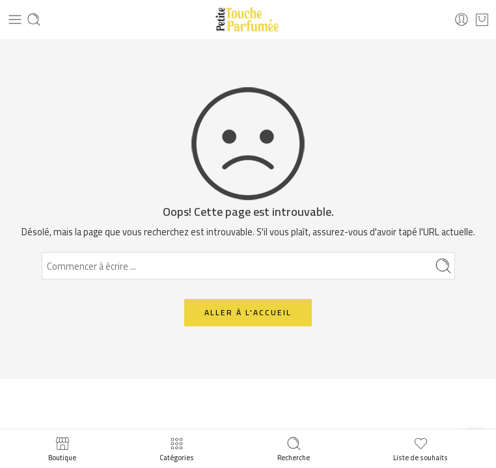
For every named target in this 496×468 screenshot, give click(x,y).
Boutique (62, 449)
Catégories (176, 449)
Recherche (293, 449)
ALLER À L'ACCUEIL (248, 312)
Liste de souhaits (420, 449)
